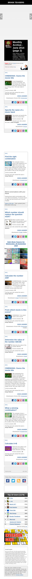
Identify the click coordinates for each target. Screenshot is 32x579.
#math (21, 232)
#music (25, 126)
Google (14, 63)
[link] (6, 72)
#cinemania (24, 98)
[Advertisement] (16, 22)
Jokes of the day (9, 203)
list (15, 66)
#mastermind (23, 180)
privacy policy (19, 574)
